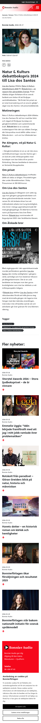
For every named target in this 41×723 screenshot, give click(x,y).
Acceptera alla (20, 706)
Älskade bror (14, 215)
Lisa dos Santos (8, 86)
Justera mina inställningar (20, 712)
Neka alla (20, 718)
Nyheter (11, 15)
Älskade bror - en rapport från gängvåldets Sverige (18, 327)
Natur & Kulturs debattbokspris (14, 174)
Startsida (5, 15)
